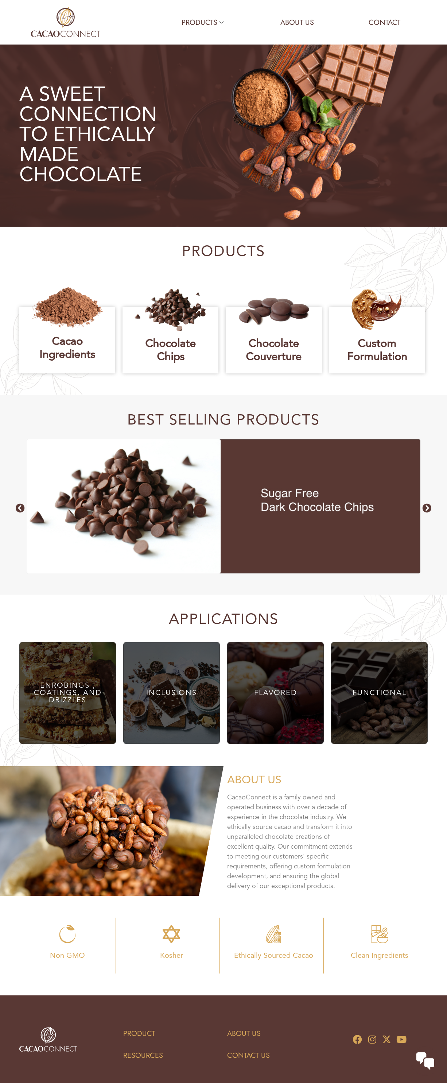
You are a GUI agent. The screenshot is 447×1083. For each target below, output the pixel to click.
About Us (297, 22)
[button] (20, 507)
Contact (384, 22)
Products (203, 22)
